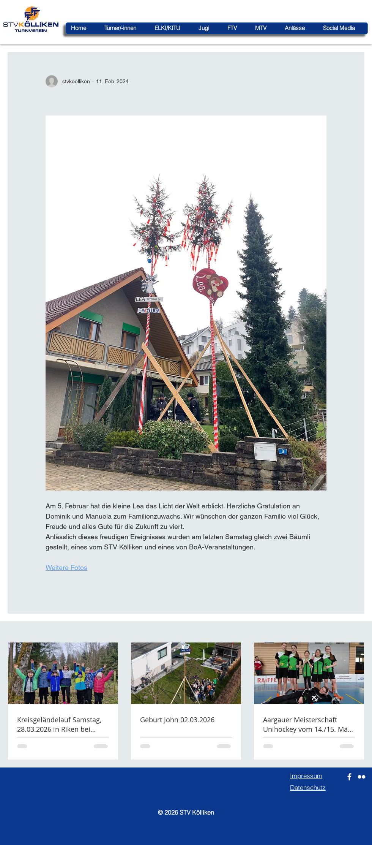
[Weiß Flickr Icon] (361, 777)
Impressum (306, 776)
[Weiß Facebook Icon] (349, 777)
